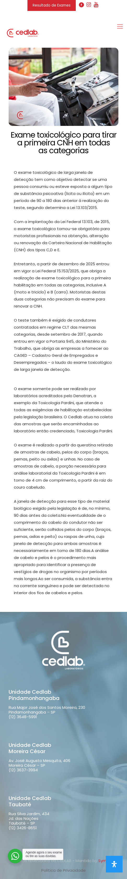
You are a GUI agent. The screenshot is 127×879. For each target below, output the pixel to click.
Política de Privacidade (63, 870)
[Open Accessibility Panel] (114, 864)
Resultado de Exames (52, 5)
